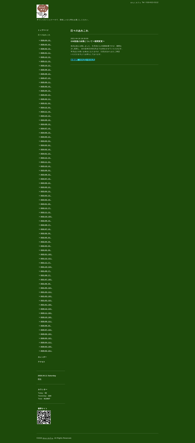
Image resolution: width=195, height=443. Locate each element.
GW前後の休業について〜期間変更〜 (88, 41)
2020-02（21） (46, 351)
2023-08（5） (46, 174)
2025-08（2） (46, 74)
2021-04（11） (46, 292)
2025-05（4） (46, 86)
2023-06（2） (46, 183)
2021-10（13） (46, 267)
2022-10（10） (46, 216)
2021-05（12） (46, 288)
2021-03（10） (46, 296)
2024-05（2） (46, 137)
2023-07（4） (46, 179)
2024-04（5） (46, 141)
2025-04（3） (46, 90)
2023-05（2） (46, 187)
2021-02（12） (46, 300)
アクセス (41, 362)
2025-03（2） (46, 95)
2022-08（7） (46, 225)
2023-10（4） (46, 166)
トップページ (43, 30)
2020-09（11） (46, 321)
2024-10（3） (46, 116)
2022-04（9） (46, 242)
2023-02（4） (46, 200)
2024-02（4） (46, 149)
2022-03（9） (46, 246)
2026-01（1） (46, 53)
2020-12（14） (46, 309)
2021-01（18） (46, 304)
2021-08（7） (46, 275)
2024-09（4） (46, 120)
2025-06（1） (46, 82)
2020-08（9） (46, 325)
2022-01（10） (46, 254)
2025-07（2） (46, 78)
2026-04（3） (46, 40)
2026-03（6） (46, 44)
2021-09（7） (46, 271)
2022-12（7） (46, 208)
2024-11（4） (46, 111)
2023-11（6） (46, 162)
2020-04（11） (46, 342)
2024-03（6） (46, 145)
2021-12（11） (46, 258)
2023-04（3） (46, 191)
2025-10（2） (46, 65)
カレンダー (42, 357)
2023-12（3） (46, 158)
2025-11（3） (46, 61)
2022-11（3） (46, 212)
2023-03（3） (46, 195)
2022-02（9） (46, 250)
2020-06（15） (46, 334)
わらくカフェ (48, 438)
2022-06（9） (46, 233)
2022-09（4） (46, 221)
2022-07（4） (46, 229)
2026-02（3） (46, 49)
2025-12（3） (46, 57)
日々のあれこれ (44, 35)
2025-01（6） (46, 103)
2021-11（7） (46, 263)
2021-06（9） (46, 284)
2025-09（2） (46, 70)
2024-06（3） (46, 132)
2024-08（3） (46, 124)
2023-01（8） (46, 204)
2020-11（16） (46, 313)
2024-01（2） (46, 153)
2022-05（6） (46, 237)
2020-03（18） (46, 346)
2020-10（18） (46, 317)
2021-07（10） (46, 279)
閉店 (39, 379)
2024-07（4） (46, 128)
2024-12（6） (46, 107)
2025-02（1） (46, 99)
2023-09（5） (46, 170)
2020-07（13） (46, 330)
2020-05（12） (46, 338)
